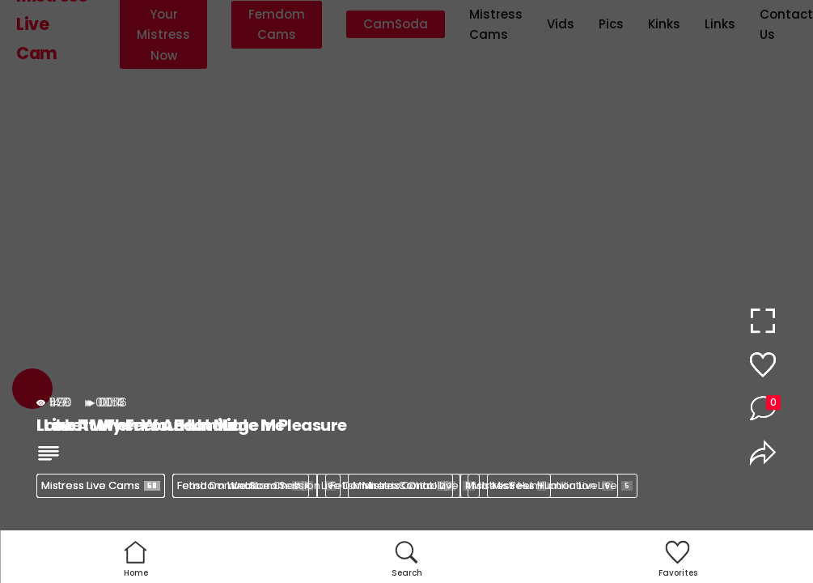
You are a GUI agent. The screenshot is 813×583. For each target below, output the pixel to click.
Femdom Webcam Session (256, 485)
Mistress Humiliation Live (562, 485)
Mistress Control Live (414, 485)
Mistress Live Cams (100, 485)
